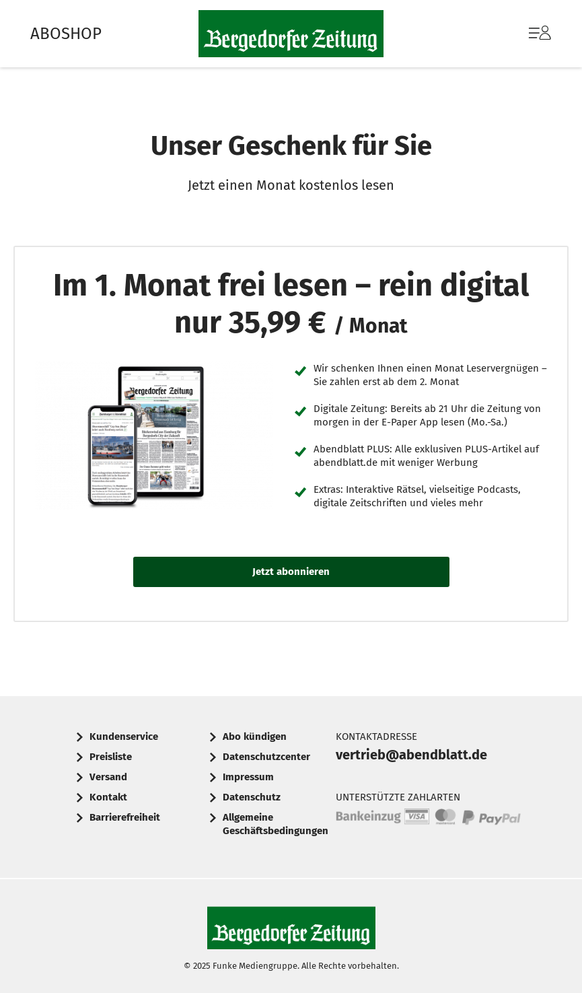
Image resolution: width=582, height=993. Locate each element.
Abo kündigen (255, 736)
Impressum (248, 777)
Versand (108, 777)
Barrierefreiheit (124, 817)
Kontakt (108, 797)
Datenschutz (252, 797)
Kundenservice (123, 736)
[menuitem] (526, 33)
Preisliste (110, 757)
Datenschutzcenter (266, 757)
